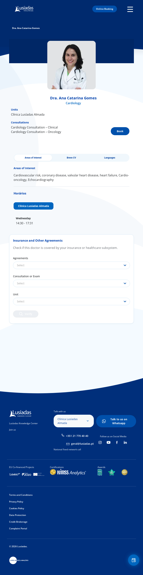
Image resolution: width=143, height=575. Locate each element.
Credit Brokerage (18, 521)
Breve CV (71, 157)
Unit (15, 294)
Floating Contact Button (133, 560)
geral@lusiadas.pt (82, 443)
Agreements (20, 258)
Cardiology (73, 103)
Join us (12, 429)
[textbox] (71, 265)
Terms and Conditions (21, 495)
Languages (109, 157)
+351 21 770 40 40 (77, 436)
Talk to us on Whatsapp (118, 421)
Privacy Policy (16, 501)
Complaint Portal (18, 528)
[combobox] (71, 265)
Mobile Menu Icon (130, 9)
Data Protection (17, 515)
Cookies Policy (16, 508)
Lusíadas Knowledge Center (23, 423)
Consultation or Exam (26, 276)
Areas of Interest (33, 157)
